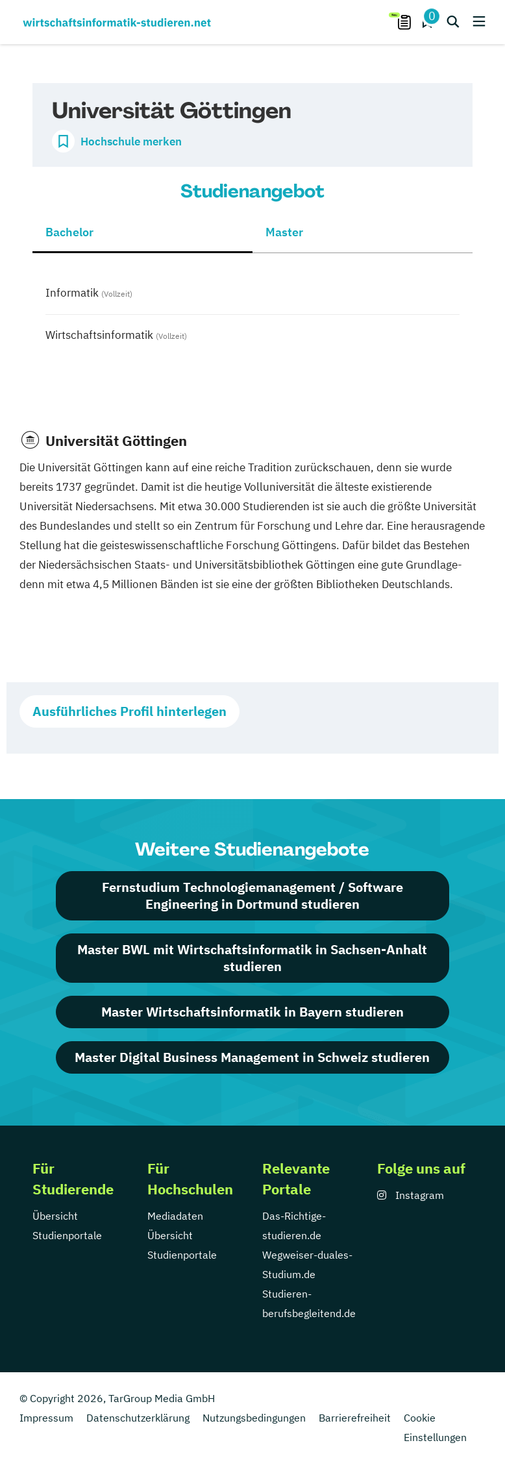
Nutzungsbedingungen (254, 1417)
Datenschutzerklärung (138, 1417)
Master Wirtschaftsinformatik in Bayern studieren (252, 1011)
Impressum (46, 1417)
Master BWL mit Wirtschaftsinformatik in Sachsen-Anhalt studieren (252, 958)
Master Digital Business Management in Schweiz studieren (252, 1057)
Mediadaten (175, 1215)
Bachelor (69, 232)
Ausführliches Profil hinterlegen (129, 711)
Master (284, 232)
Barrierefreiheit (355, 1417)
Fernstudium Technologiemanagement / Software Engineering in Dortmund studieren (252, 895)
